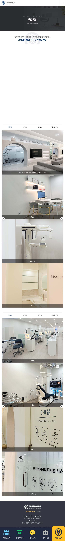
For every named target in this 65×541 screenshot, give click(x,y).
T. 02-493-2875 (32, 520)
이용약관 (38, 511)
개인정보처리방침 (30, 511)
